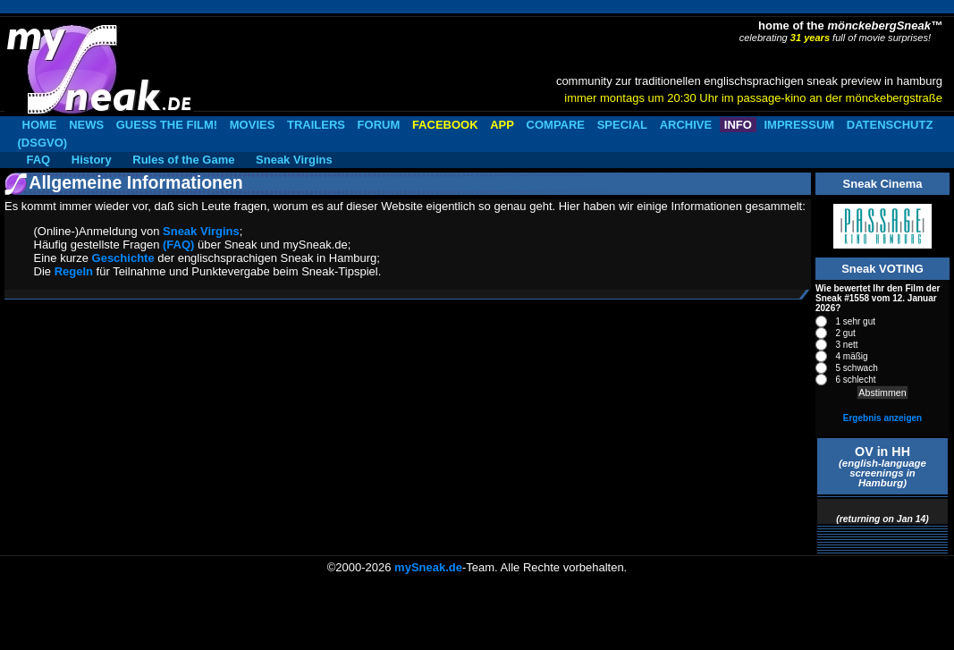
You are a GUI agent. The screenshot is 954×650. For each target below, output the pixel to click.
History (92, 159)
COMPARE (556, 124)
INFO (738, 124)
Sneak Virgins (294, 159)
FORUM (379, 124)
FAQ (39, 159)
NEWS (86, 124)
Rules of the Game (183, 159)
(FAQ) (178, 244)
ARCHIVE (686, 124)
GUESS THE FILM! (166, 124)
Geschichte (123, 258)
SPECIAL (622, 124)
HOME (39, 124)
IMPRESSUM (799, 124)
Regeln (74, 271)
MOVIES (252, 124)
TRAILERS (316, 124)
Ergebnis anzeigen (882, 418)
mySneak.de (428, 567)
